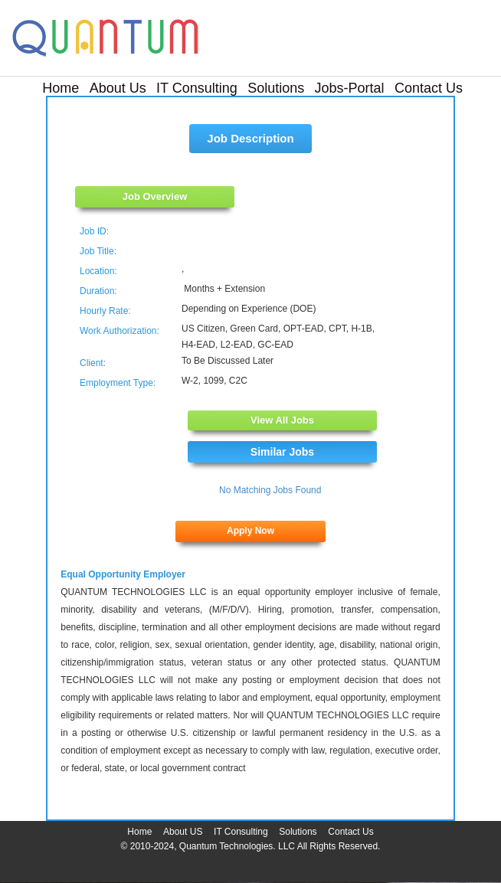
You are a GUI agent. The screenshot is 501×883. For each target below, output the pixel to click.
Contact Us (429, 88)
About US (182, 831)
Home (60, 88)
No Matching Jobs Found (270, 490)
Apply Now (250, 530)
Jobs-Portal (350, 88)
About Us (118, 88)
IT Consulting (196, 88)
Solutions (275, 88)
